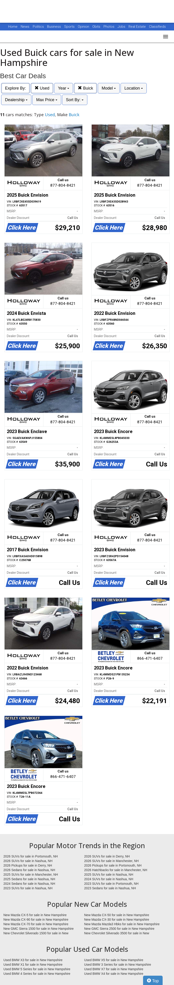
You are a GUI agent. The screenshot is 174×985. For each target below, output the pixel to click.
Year (63, 88)
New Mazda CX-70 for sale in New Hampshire (35, 924)
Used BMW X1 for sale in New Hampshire (33, 964)
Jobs (122, 27)
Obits (96, 27)
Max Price (46, 100)
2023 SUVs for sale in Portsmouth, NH (111, 883)
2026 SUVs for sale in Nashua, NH (28, 861)
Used (42, 88)
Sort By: (74, 100)
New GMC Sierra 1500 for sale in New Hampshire (38, 928)
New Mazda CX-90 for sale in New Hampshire (35, 919)
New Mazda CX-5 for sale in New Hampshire (35, 915)
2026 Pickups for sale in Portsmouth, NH (112, 865)
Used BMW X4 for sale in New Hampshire (113, 973)
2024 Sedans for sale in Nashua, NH (29, 883)
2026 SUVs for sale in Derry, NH (107, 856)
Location (133, 88)
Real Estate (138, 27)
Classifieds (157, 27)
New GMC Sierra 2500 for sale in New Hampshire (119, 928)
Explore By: (15, 88)
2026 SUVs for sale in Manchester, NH (111, 861)
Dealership (16, 100)
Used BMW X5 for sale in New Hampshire (113, 960)
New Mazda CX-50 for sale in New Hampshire (116, 915)
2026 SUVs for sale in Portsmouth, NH (30, 856)
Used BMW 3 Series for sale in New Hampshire (117, 964)
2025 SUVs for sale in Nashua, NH (108, 874)
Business (54, 27)
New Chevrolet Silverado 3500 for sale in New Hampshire (116, 933)
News (25, 27)
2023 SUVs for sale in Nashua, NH (28, 888)
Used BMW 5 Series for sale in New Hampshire (36, 969)
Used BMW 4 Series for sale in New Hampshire (36, 973)
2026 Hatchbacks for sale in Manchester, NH (115, 870)
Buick (85, 88)
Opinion (84, 27)
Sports (70, 27)
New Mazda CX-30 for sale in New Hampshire (116, 919)
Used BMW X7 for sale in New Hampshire (113, 969)
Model (109, 88)
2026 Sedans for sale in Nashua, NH (29, 870)
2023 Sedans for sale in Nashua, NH (110, 888)
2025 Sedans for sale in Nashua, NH (29, 879)
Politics (38, 27)
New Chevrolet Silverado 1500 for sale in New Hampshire (35, 933)
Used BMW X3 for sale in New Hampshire (33, 960)
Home (13, 27)
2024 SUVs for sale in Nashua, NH (108, 879)
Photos (109, 27)
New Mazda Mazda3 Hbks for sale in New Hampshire (121, 924)
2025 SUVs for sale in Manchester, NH (30, 874)
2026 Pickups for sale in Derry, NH (27, 865)
